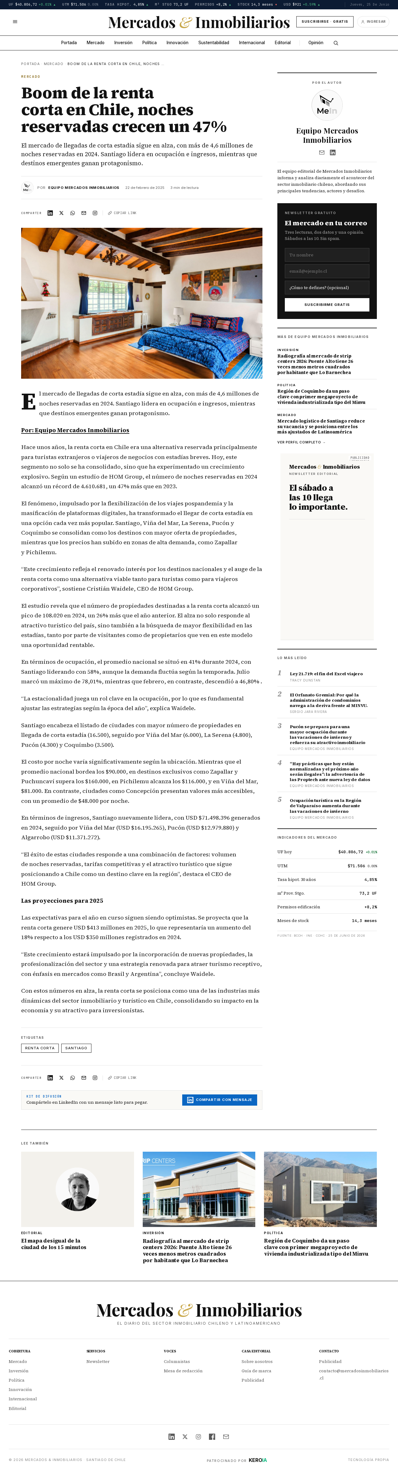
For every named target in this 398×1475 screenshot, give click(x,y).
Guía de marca (256, 1371)
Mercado (95, 42)
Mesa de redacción (183, 1371)
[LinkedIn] (333, 152)
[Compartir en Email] (84, 213)
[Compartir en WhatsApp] (73, 213)
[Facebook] (212, 1437)
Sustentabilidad (213, 42)
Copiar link (122, 213)
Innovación (177, 42)
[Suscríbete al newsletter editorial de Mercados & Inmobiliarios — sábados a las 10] (327, 546)
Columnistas (177, 1362)
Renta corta (40, 1048)
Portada (69, 42)
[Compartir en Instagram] (95, 213)
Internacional (252, 42)
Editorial (283, 42)
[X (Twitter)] (185, 1437)
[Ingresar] (373, 21)
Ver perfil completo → (301, 442)
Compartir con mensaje (219, 1100)
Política (149, 42)
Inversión (123, 42)
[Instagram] (198, 1437)
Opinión (315, 42)
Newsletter (97, 1362)
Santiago (76, 1048)
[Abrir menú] (15, 22)
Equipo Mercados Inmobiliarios (83, 187)
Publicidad (253, 1380)
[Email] (322, 152)
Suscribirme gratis (327, 304)
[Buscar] (336, 43)
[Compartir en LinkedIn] (50, 213)
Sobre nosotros (257, 1362)
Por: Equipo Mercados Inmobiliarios (75, 430)
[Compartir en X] (62, 213)
